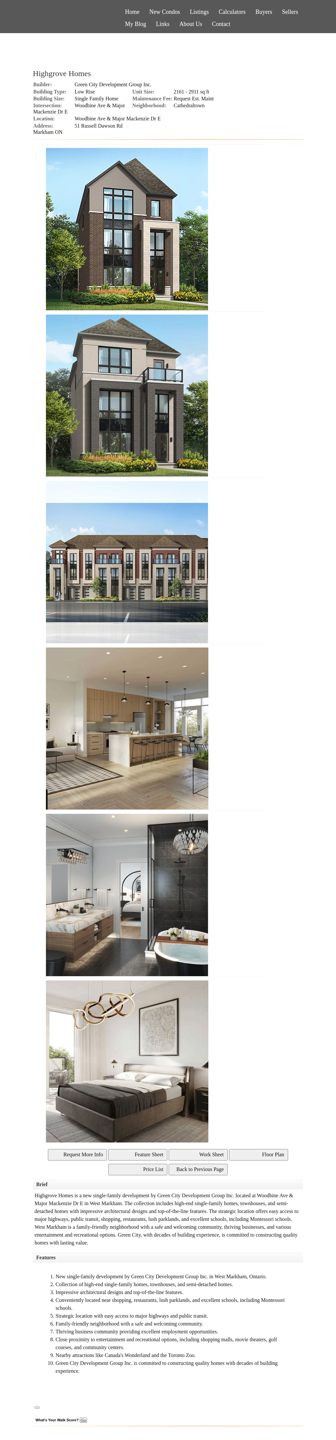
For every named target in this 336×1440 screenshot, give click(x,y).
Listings (199, 12)
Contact (221, 24)
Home (132, 12)
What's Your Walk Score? (61, 1420)
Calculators (232, 12)
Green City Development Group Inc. (112, 84)
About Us (190, 24)
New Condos (164, 12)
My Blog (135, 24)
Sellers (290, 12)
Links (163, 24)
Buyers (264, 12)
